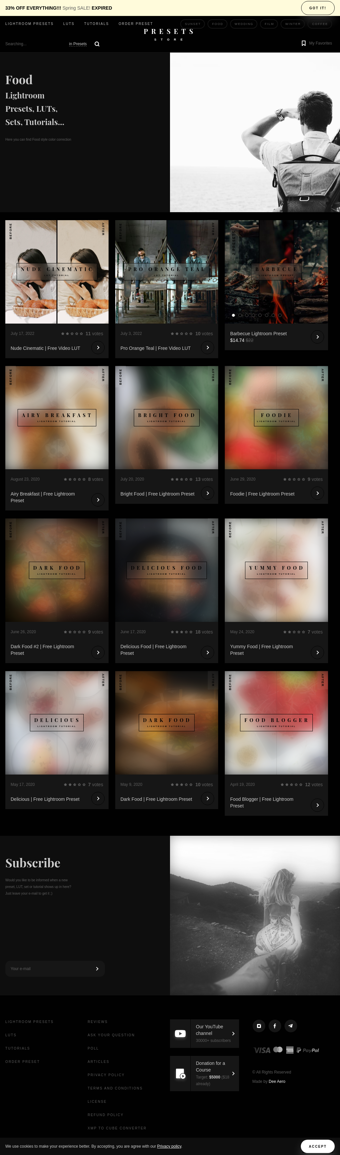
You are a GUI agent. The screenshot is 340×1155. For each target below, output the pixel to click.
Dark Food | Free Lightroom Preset (156, 799)
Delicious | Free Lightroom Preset (45, 799)
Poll (93, 1048)
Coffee (320, 24)
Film (269, 24)
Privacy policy (169, 1146)
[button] (316, 44)
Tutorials (96, 24)
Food (217, 24)
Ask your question (111, 1035)
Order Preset (136, 24)
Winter (293, 24)
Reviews (98, 1022)
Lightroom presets (29, 24)
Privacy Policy (106, 1075)
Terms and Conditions (115, 1088)
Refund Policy (106, 1115)
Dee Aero (277, 1081)
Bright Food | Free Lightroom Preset (158, 494)
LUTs (69, 24)
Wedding (244, 24)
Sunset (193, 24)
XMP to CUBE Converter (117, 1128)
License (97, 1101)
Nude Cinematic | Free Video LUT (45, 348)
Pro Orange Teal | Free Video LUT (156, 348)
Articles (99, 1062)
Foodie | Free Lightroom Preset (262, 494)
